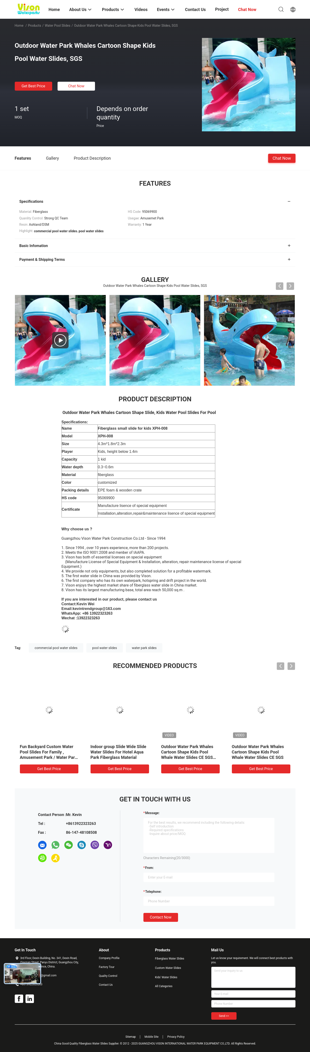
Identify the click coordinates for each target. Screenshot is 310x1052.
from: (149, 868)
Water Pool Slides (57, 25)
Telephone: (153, 891)
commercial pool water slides (56, 648)
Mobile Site (152, 1036)
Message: (152, 813)
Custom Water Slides (168, 968)
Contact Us (106, 984)
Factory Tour (107, 967)
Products (34, 25)
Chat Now (76, 86)
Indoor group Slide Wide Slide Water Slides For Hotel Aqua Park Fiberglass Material (118, 752)
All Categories (163, 986)
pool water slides (104, 648)
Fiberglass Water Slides (169, 958)
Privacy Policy (176, 1036)
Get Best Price (33, 86)
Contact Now (160, 917)
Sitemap (130, 1036)
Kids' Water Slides (166, 977)
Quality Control (108, 976)
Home (19, 25)
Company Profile (109, 958)
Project (222, 9)
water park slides (144, 648)
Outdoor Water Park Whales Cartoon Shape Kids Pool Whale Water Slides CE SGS (258, 752)
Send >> (224, 1016)
